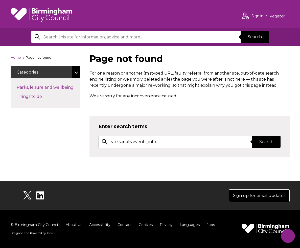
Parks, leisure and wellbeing (48, 87)
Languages (190, 224)
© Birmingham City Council (35, 224)
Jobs (211, 224)
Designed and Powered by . (32, 233)
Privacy (166, 224)
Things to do (38, 96)
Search (255, 36)
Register (277, 16)
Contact (125, 224)
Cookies (146, 224)
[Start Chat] (288, 236)
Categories (27, 72)
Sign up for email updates (259, 195)
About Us (74, 224)
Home (16, 57)
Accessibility (99, 224)
